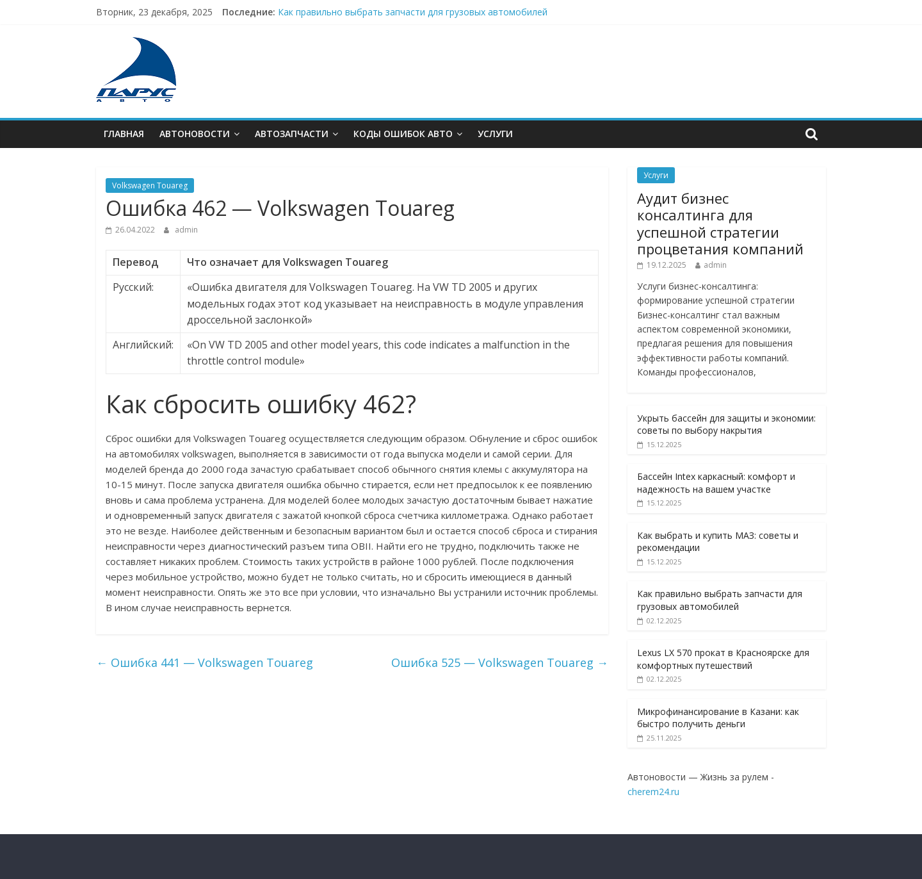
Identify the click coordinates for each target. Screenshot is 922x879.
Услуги (495, 133)
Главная (124, 133)
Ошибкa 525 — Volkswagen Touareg (499, 662)
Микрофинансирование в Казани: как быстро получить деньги (718, 717)
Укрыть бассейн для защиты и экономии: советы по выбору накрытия (726, 424)
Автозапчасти (291, 133)
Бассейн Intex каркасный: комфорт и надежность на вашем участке (716, 482)
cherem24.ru (653, 791)
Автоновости (194, 133)
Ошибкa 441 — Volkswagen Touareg (204, 662)
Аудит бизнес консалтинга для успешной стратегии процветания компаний (720, 223)
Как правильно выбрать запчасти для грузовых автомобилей (412, 12)
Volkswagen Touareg (150, 185)
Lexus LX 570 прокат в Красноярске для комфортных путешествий (723, 658)
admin (186, 229)
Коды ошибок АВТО (403, 133)
